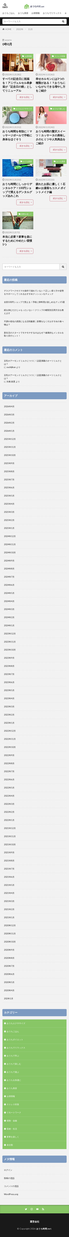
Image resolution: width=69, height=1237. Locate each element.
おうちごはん (8, 13)
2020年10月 (10, 941)
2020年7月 (9, 966)
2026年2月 (9, 422)
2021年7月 (9, 868)
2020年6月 (9, 974)
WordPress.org (11, 1194)
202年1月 (8, 998)
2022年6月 (9, 779)
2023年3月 (9, 706)
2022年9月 (9, 755)
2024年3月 (9, 609)
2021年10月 (10, 844)
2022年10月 (10, 747)
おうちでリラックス (52, 13)
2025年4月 (9, 504)
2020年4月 (9, 990)
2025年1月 (9, 528)
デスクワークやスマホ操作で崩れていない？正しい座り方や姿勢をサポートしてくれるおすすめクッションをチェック (34, 292)
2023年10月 (10, 649)
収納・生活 (12, 1128)
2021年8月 (9, 860)
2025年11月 (10, 447)
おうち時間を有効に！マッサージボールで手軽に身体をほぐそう (17, 135)
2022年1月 (9, 820)
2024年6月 (9, 585)
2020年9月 (9, 950)
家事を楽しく (26, 214)
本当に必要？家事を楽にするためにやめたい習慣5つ (17, 240)
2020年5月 (9, 982)
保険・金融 (12, 1120)
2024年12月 (10, 536)
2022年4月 (9, 795)
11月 (30, 29)
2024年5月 (9, 593)
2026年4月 (9, 406)
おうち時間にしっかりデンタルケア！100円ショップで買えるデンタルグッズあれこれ (17, 189)
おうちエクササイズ (24, 109)
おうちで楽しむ (59, 109)
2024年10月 (10, 552)
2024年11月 (10, 544)
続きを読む (25, 97)
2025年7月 (9, 479)
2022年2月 (9, 812)
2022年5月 (9, 787)
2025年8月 (9, 471)
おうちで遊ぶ (13, 1072)
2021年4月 (9, 893)
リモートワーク (14, 1112)
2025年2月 (9, 520)
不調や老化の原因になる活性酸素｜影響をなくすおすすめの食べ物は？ (34, 323)
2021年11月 (10, 836)
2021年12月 (10, 828)
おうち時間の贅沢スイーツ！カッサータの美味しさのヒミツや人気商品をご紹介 (50, 137)
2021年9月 (9, 852)
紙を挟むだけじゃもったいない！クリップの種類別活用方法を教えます (34, 311)
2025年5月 (9, 495)
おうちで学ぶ (13, 1055)
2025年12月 (10, 439)
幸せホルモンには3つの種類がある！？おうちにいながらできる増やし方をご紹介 (50, 84)
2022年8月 (9, 763)
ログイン (8, 1170)
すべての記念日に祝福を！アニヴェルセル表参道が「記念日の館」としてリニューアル (17, 84)
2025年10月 (10, 455)
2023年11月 (10, 641)
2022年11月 (10, 739)
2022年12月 (10, 731)
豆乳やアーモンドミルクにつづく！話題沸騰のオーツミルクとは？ (33, 362)
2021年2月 (9, 909)
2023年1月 (9, 723)
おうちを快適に (14, 1080)
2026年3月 (9, 414)
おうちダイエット (15, 1039)
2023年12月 (10, 633)
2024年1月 (9, 625)
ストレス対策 (60, 56)
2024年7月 (9, 576)
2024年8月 (9, 568)
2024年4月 (9, 601)
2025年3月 (9, 512)
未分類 (10, 1145)
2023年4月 (9, 698)
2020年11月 (10, 933)
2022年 (19, 29)
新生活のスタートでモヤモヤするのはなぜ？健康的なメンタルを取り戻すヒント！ (34, 334)
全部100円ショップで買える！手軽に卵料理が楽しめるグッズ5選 (34, 302)
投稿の (9, 1178)
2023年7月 (9, 674)
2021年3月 (9, 901)
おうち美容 (23, 13)
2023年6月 (9, 682)
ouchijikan (11, 367)
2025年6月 (9, 487)
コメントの (11, 1186)
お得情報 (35, 13)
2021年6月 (9, 877)
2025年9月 (9, 463)
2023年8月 (9, 666)
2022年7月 (9, 771)
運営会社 (34, 1221)
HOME (8, 29)
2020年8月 (9, 958)
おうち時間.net (43, 1228)
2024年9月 (9, 560)
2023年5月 (9, 690)
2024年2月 (9, 617)
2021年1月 (9, 917)
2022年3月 (9, 804)
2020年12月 (10, 925)
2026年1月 (9, 431)
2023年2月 (9, 714)
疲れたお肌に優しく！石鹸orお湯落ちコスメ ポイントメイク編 (51, 188)
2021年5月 (9, 885)
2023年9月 (9, 658)
